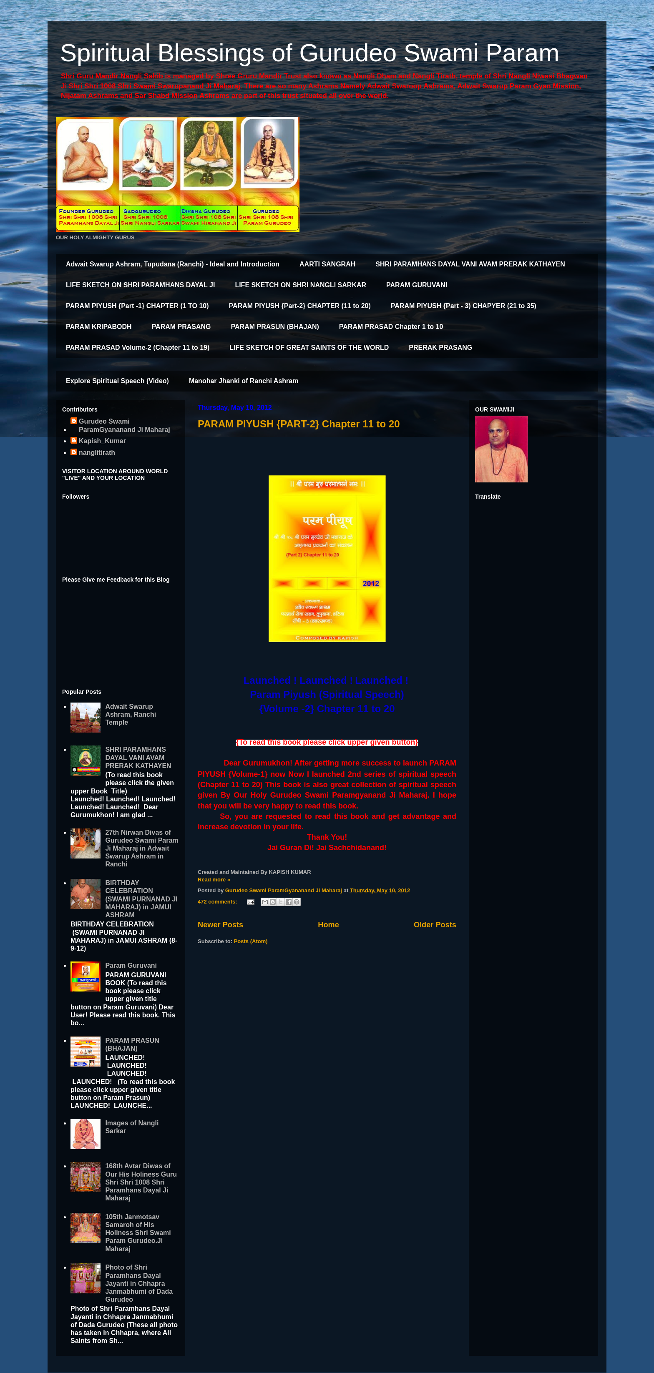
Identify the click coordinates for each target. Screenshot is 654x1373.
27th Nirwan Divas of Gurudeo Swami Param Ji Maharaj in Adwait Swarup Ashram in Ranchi (141, 848)
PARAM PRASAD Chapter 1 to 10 (391, 326)
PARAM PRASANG (181, 326)
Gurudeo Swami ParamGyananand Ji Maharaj (124, 425)
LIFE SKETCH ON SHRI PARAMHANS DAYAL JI (140, 285)
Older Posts (435, 925)
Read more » (214, 879)
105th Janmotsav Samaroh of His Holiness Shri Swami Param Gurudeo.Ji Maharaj (138, 1233)
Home (328, 925)
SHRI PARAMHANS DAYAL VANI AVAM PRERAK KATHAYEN (470, 264)
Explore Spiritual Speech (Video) (117, 380)
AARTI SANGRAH (327, 264)
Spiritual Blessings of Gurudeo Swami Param (309, 53)
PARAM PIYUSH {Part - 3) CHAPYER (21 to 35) (463, 305)
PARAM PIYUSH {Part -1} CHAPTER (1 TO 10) (137, 305)
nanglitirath (97, 452)
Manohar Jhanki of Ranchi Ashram (244, 380)
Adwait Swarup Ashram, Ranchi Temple (130, 714)
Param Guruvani (131, 965)
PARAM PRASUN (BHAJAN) (275, 326)
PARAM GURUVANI (416, 285)
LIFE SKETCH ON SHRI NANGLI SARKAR (300, 285)
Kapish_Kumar (102, 440)
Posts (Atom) (251, 941)
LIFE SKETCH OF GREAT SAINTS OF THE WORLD (309, 347)
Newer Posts (220, 925)
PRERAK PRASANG (440, 347)
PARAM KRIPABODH (99, 326)
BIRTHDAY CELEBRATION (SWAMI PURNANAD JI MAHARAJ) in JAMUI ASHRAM (141, 899)
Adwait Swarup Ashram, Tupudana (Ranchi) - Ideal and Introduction (172, 264)
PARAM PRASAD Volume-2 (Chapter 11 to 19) (137, 347)
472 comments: (218, 902)
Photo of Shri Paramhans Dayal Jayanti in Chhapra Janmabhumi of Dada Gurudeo (139, 1283)
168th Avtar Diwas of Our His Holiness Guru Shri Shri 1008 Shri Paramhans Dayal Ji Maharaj (141, 1182)
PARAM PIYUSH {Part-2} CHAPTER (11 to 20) (300, 305)
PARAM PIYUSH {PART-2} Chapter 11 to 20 (299, 423)
